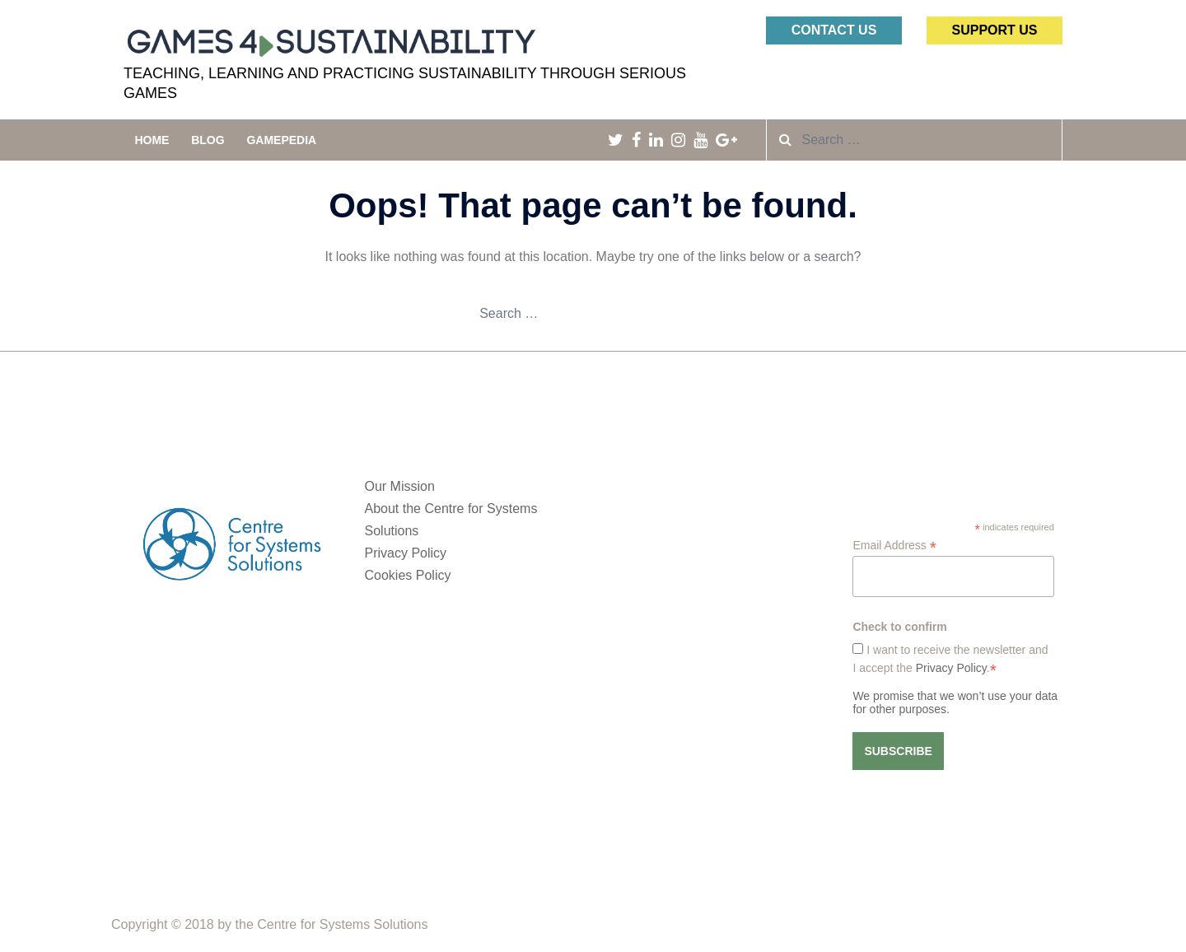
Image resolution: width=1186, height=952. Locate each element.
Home (151, 140)
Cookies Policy (408, 575)
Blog (207, 140)
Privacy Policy (406, 553)
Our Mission (400, 486)
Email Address (894, 545)
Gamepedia (281, 140)
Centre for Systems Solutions (342, 924)
